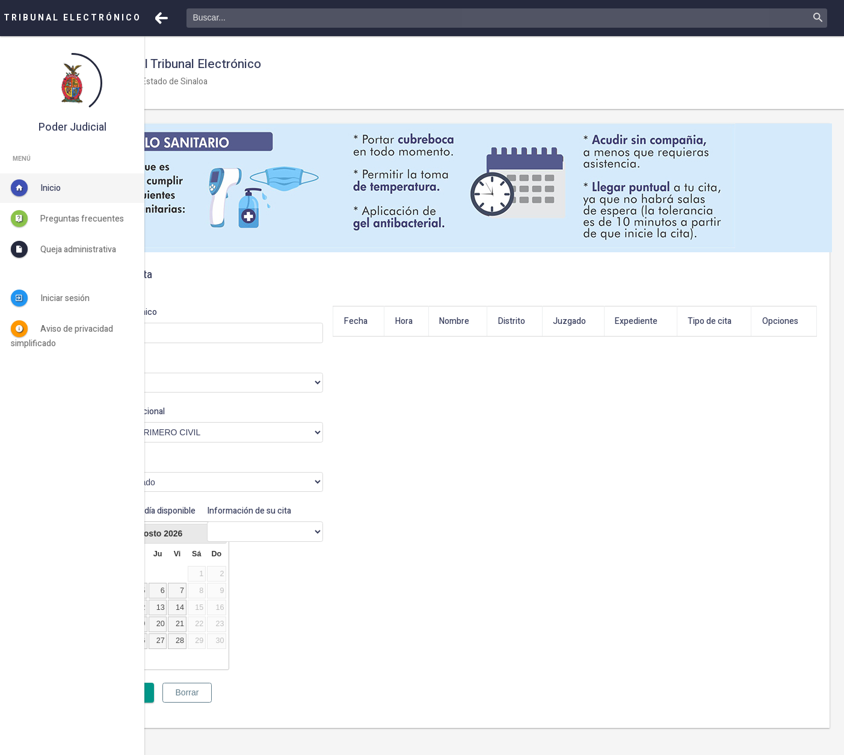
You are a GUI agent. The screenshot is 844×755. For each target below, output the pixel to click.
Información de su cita (321, 511)
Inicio (36, 187)
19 (227, 636)
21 (265, 636)
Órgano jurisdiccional (210, 411)
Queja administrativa (63, 249)
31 (186, 670)
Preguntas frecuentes (67, 218)
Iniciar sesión (50, 298)
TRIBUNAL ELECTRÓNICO (72, 17)
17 (186, 636)
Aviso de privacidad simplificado (62, 335)
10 (186, 620)
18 (207, 636)
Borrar (273, 705)
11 (207, 620)
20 (246, 636)
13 (246, 620)
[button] (161, 18)
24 (186, 653)
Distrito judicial (198, 362)
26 (227, 653)
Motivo (184, 461)
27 (246, 653)
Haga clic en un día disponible (206, 517)
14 (265, 620)
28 (265, 653)
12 (227, 620)
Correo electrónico (206, 312)
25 (207, 653)
